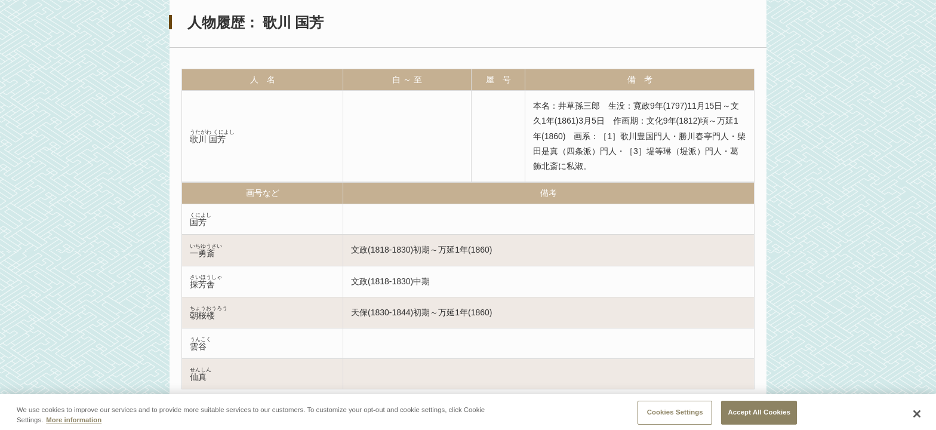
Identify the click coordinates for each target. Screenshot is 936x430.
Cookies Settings (675, 416)
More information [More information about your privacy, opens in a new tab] (73, 424)
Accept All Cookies (759, 416)
